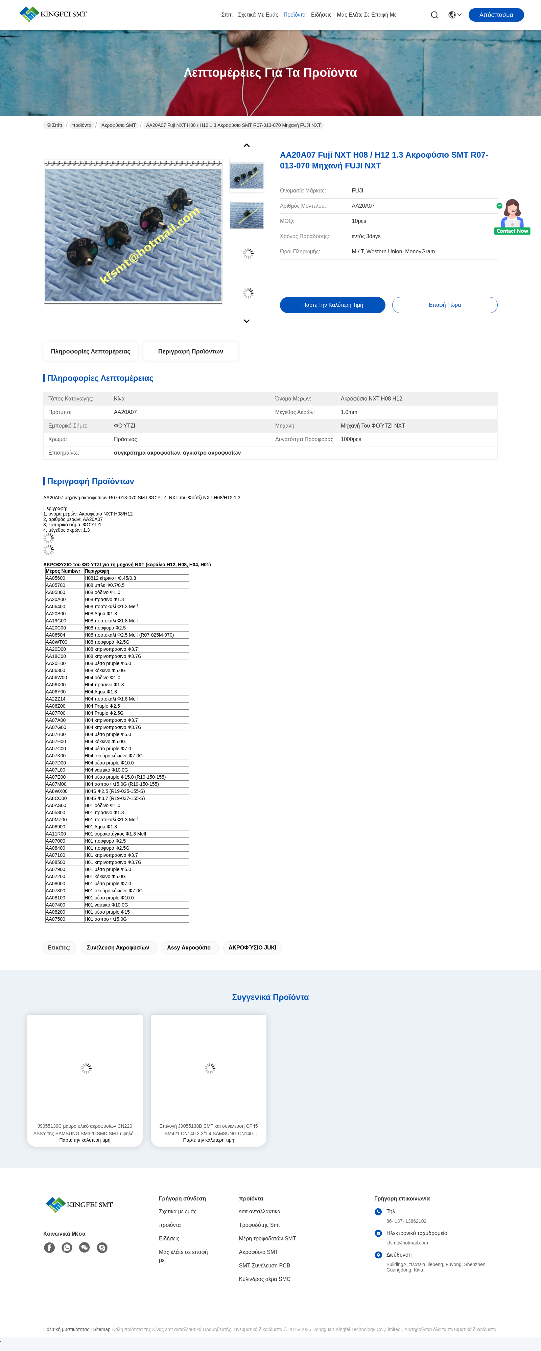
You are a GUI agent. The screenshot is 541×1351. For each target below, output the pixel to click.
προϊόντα (295, 15)
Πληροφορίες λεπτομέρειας (90, 351)
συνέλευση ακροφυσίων (118, 948)
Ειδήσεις (321, 15)
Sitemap (101, 1329)
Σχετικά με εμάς (258, 15)
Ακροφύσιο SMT (118, 125)
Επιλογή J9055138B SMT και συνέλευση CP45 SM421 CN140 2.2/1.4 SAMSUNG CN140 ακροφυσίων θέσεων (209, 1130)
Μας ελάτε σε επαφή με (367, 15)
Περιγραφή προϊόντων (191, 351)
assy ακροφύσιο (189, 948)
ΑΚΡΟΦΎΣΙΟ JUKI (253, 948)
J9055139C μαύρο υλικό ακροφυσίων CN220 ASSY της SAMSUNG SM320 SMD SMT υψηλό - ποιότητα (85, 1130)
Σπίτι (227, 15)
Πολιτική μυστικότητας (66, 1329)
